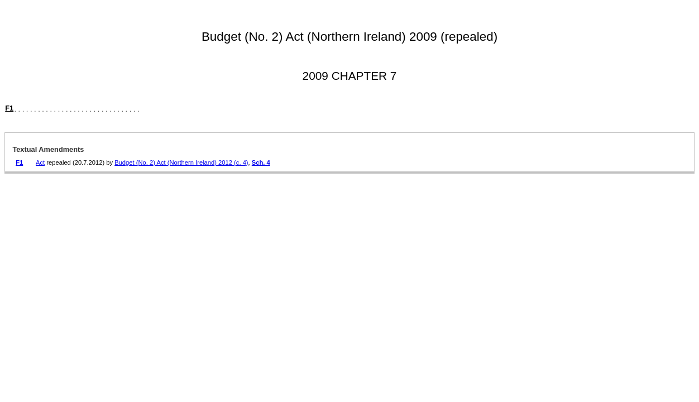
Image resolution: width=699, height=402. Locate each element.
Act (40, 162)
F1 (9, 108)
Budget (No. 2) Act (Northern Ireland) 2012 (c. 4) (181, 162)
